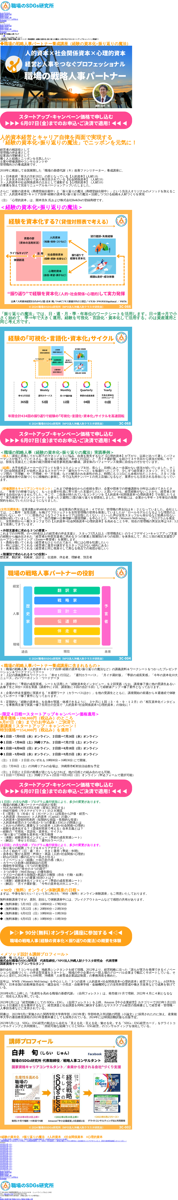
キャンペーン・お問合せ (9, 19)
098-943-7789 (8, 1194)
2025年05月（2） (6, 1147)
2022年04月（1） (6, 1167)
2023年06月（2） (6, 1159)
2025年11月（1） (6, 1144)
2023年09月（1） (6, 1156)
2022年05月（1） (6, 1166)
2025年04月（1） (6, 1149)
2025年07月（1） (6, 1146)
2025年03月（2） (6, 1151)
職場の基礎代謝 (6, 14)
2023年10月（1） (6, 1154)
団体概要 (3, 21)
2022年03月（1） (6, 1169)
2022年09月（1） (6, 1164)
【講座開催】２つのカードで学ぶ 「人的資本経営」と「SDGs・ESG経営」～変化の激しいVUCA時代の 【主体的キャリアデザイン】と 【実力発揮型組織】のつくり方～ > (63, 1141)
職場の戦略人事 (6, 17)
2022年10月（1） (6, 1162)
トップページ (5, 13)
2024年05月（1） (6, 1152)
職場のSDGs (4, 16)
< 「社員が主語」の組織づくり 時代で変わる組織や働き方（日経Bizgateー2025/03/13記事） (34, 1139)
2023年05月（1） (6, 1161)
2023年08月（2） (6, 1157)
